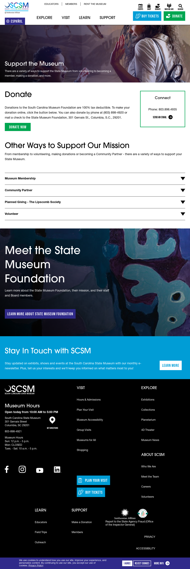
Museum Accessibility (90, 420)
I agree (127, 563)
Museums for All (86, 440)
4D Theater (147, 430)
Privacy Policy (36, 566)
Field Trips (41, 532)
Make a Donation (82, 522)
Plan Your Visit (85, 410)
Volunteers (147, 497)
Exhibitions (147, 400)
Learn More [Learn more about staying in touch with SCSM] (172, 366)
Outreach (40, 542)
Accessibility (145, 549)
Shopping (82, 450)
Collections (148, 410)
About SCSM (152, 455)
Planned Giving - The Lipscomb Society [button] (33, 202)
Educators (51, 4)
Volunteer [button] (11, 214)
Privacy (149, 537)
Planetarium (148, 420)
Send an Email (163, 118)
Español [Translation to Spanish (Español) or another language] (15, 22)
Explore (44, 18)
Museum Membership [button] (20, 178)
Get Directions (52, 423)
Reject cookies (142, 563)
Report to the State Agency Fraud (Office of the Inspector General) (129, 523)
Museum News (150, 440)
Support (107, 18)
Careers (146, 487)
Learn (84, 18)
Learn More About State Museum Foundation (40, 314)
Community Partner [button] (18, 190)
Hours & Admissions (89, 400)
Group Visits (84, 430)
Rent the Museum (95, 4)
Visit (66, 18)
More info (162, 564)
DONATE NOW (20, 128)
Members (71, 4)
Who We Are (148, 467)
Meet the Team (150, 477)
